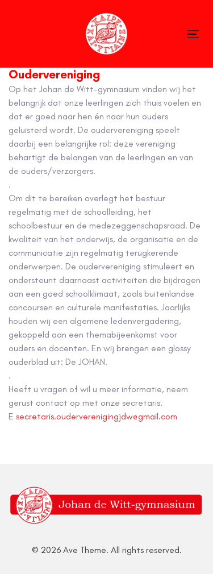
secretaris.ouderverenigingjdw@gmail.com (96, 416)
